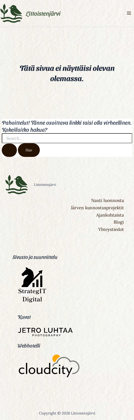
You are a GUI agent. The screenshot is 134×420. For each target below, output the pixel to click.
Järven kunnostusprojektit (97, 208)
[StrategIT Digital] (31, 302)
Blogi (119, 222)
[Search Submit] (9, 150)
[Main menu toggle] (129, 13)
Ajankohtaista (110, 215)
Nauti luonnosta (107, 200)
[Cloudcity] (49, 367)
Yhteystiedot (111, 229)
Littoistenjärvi (43, 13)
